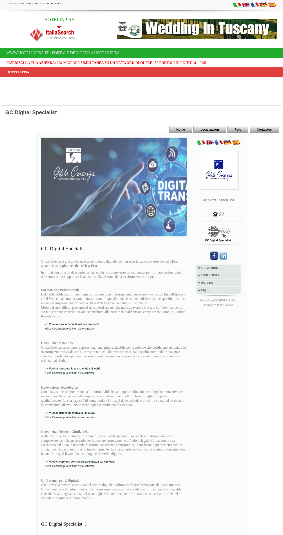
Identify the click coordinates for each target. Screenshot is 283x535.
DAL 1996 (207, 283)
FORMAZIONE (210, 268)
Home (180, 129)
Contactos (264, 129)
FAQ (203, 290)
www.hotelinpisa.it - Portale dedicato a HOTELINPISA (63, 53)
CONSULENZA (210, 275)
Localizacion (209, 129)
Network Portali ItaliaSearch (41, 3)
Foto (237, 129)
